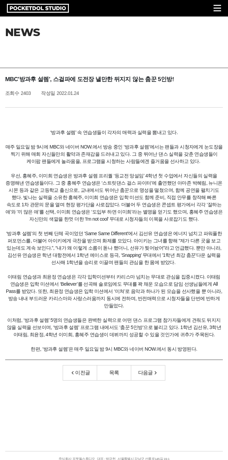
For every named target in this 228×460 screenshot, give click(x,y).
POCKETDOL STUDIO (38, 8)
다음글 (147, 372)
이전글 (81, 372)
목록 (114, 372)
